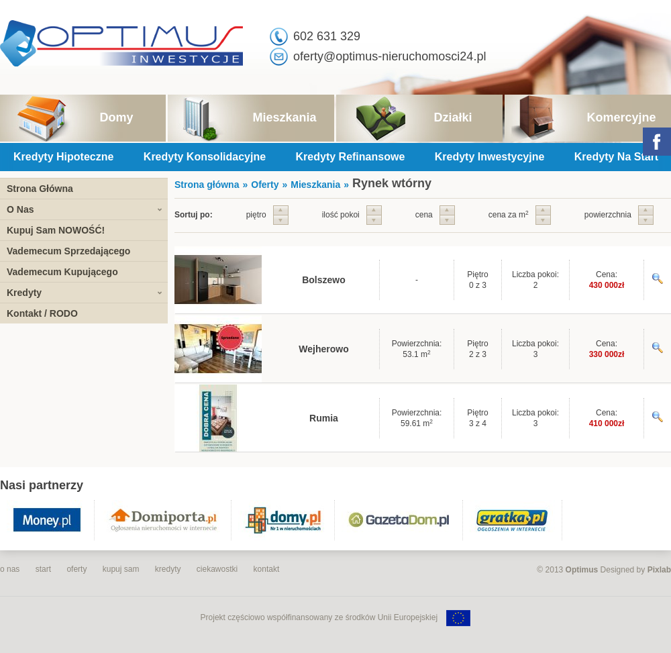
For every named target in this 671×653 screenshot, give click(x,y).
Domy (116, 117)
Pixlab (659, 569)
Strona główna (206, 184)
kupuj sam (121, 569)
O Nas (20, 209)
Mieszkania (284, 117)
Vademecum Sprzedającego (68, 251)
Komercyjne (621, 117)
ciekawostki (217, 569)
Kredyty (24, 292)
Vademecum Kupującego (62, 271)
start (43, 569)
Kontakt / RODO (42, 313)
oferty (76, 569)
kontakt (267, 569)
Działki (452, 117)
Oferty (264, 184)
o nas (9, 569)
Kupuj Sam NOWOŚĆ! (56, 230)
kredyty (168, 569)
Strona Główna (40, 188)
